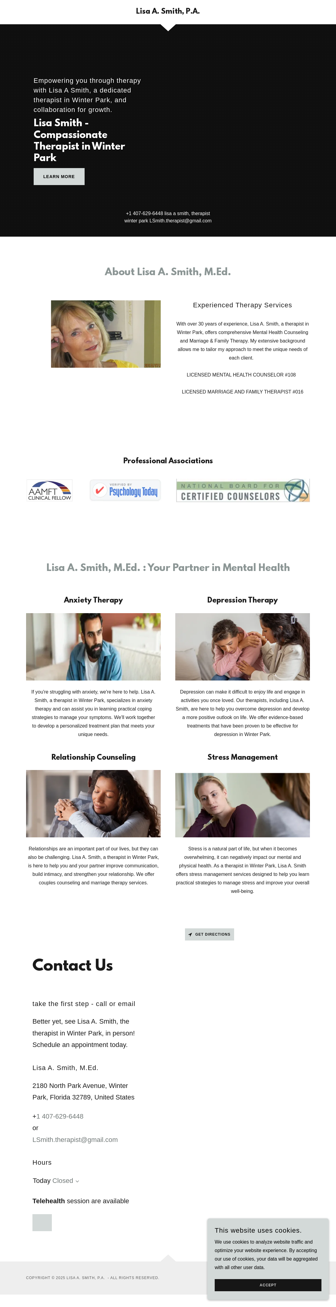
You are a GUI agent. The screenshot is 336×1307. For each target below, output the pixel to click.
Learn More (59, 176)
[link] (168, 12)
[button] (76, 1181)
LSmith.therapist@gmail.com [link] (181, 220)
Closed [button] (62, 1180)
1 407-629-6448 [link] (146, 213)
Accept (268, 1289)
